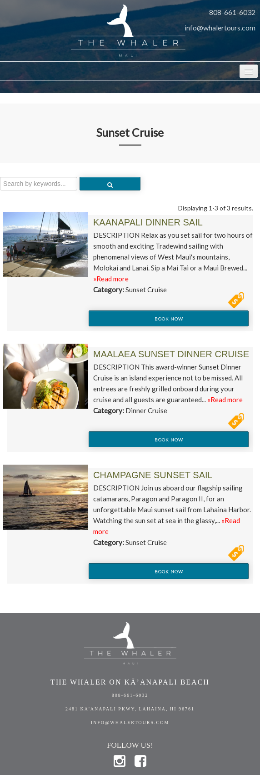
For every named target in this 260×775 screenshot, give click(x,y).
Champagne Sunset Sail (153, 475)
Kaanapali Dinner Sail (148, 222)
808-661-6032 (232, 12)
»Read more (111, 279)
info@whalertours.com (220, 27)
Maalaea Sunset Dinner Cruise (171, 354)
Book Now (169, 318)
